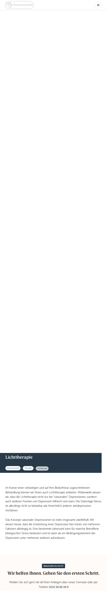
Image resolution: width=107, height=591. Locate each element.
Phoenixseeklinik (13, 468)
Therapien (28, 468)
